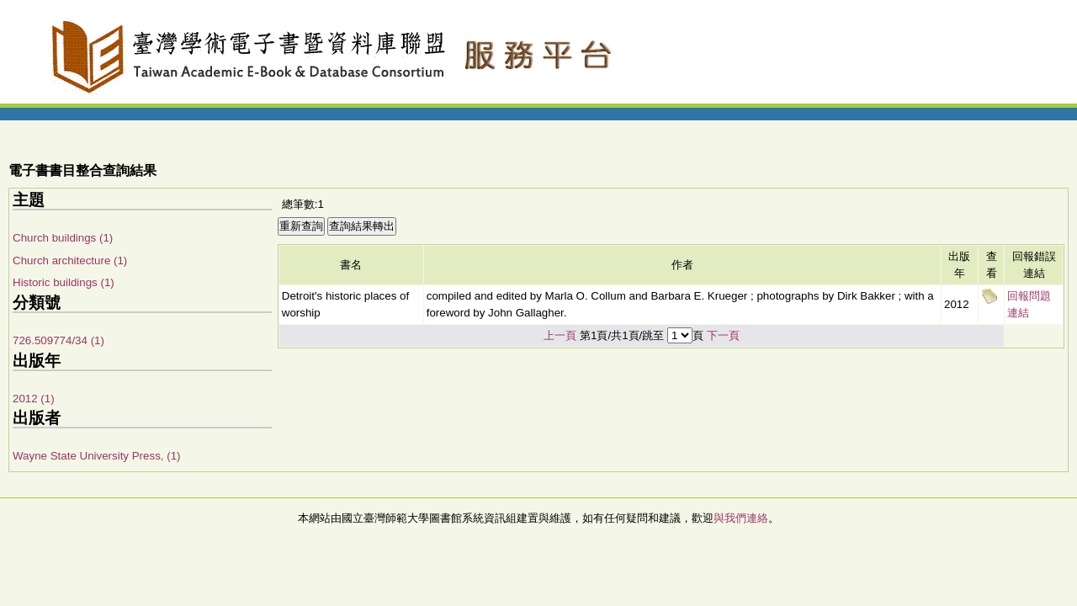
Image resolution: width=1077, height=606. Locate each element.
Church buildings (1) (63, 237)
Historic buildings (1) (63, 282)
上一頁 (560, 335)
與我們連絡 (741, 518)
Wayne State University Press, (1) (97, 455)
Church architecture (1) (70, 260)
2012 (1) (34, 398)
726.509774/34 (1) (58, 340)
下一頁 (723, 335)
